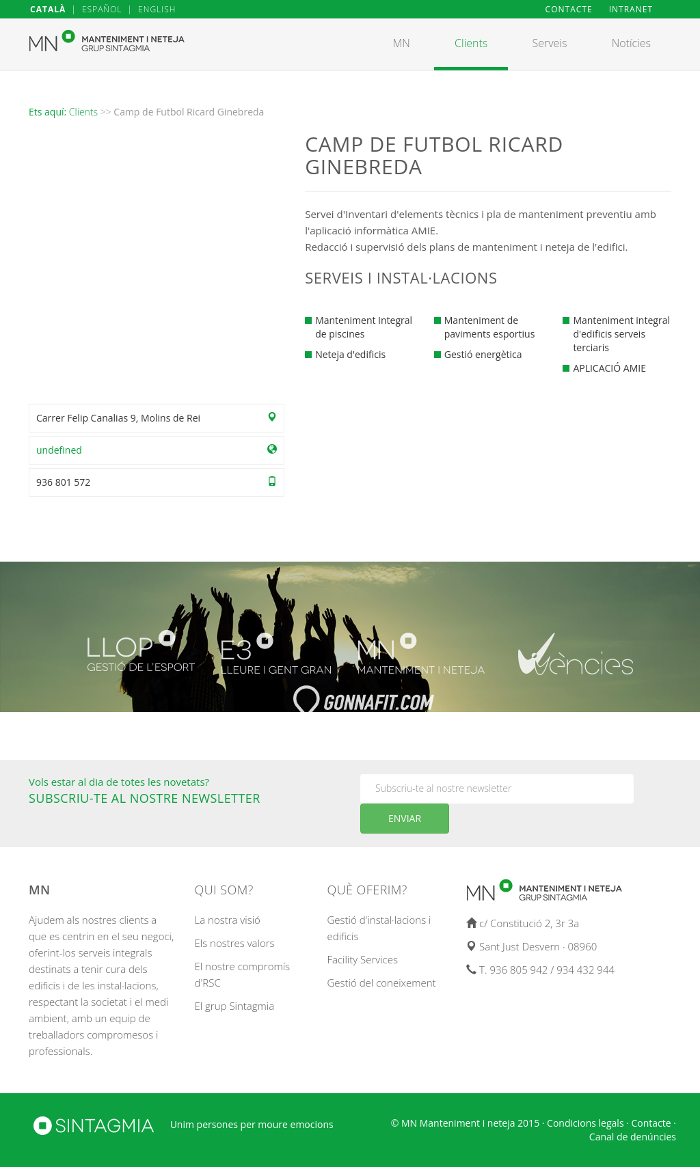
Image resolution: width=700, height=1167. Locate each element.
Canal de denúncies (632, 1136)
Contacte (651, 1122)
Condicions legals (585, 1122)
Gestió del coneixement (381, 982)
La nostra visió (227, 919)
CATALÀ (48, 9)
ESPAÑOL (102, 9)
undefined (59, 449)
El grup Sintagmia (235, 1006)
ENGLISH (157, 9)
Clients (83, 111)
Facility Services (362, 959)
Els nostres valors (235, 943)
